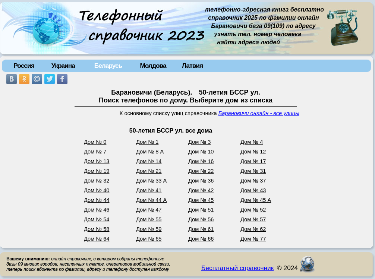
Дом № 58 (97, 229)
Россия (23, 65)
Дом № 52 (253, 210)
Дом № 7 (95, 152)
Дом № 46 (97, 210)
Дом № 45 (201, 200)
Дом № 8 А (150, 152)
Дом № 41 (149, 190)
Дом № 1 (147, 142)
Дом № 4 (251, 142)
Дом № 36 (201, 181)
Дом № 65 (149, 239)
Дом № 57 (253, 219)
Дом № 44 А (151, 200)
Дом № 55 (149, 219)
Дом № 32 (97, 181)
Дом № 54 (97, 219)
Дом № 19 (97, 171)
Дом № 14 (149, 161)
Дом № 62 (253, 229)
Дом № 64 (97, 239)
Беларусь (108, 65)
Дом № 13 (97, 161)
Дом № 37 (253, 181)
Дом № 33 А (151, 181)
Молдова (153, 65)
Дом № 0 (95, 142)
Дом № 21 (149, 171)
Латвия (192, 65)
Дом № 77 (253, 239)
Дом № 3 (199, 142)
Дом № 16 (201, 161)
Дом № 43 (253, 190)
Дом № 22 (201, 171)
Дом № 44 (97, 200)
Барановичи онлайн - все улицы (258, 113)
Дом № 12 (253, 152)
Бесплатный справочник (237, 268)
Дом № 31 (253, 171)
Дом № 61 (201, 229)
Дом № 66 (201, 239)
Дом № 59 (149, 229)
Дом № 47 (149, 210)
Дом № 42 (201, 190)
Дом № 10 (201, 152)
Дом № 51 (201, 210)
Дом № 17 (253, 161)
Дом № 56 (201, 219)
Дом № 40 (97, 190)
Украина (63, 65)
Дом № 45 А (255, 200)
